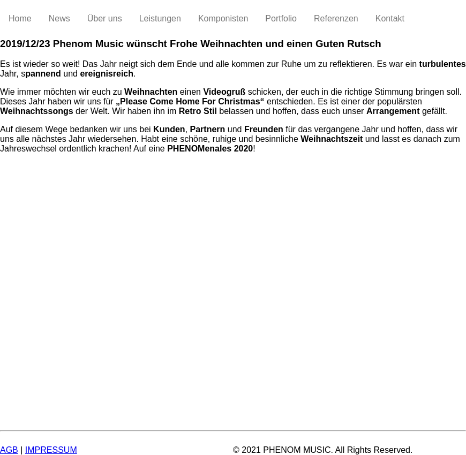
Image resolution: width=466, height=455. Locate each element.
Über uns (104, 18)
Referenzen (336, 18)
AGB (9, 449)
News (59, 18)
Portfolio (281, 18)
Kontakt (389, 18)
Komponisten (223, 18)
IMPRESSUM (51, 449)
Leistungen (160, 18)
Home (20, 18)
